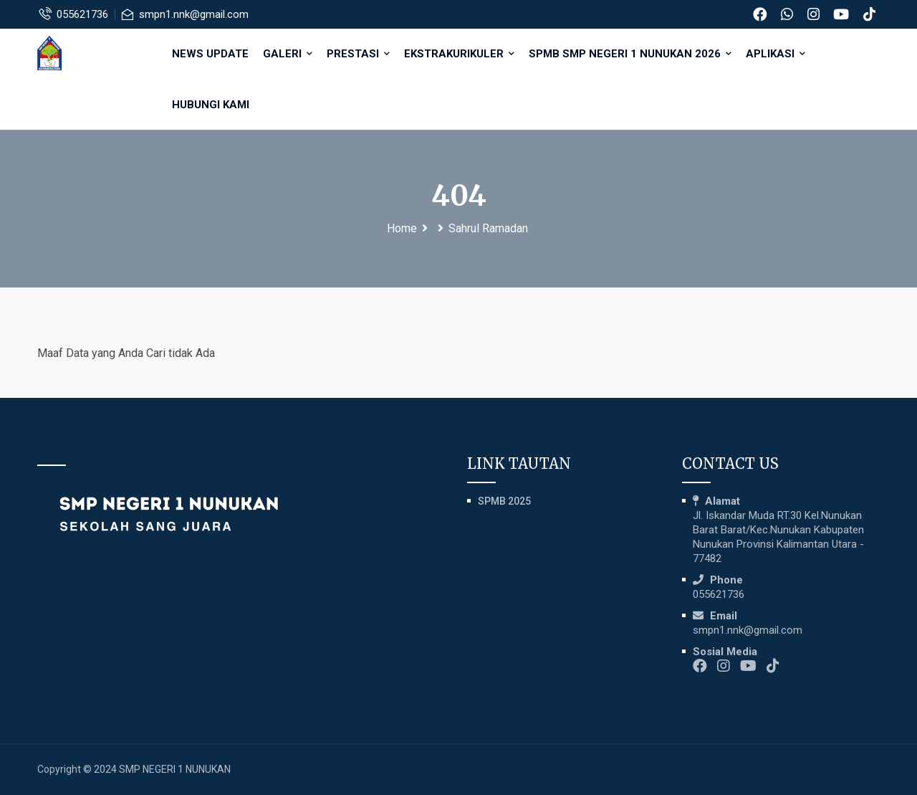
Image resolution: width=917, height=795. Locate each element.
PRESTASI (359, 53)
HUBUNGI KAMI (212, 104)
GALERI (289, 53)
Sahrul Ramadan (488, 228)
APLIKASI (777, 53)
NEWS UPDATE (211, 53)
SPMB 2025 (504, 501)
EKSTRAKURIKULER (460, 53)
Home (402, 228)
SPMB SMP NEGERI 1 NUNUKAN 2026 (631, 53)
